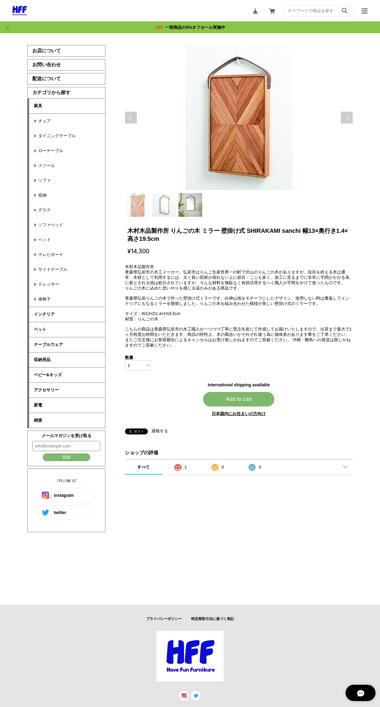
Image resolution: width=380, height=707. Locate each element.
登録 (66, 457)
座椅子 (44, 299)
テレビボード (50, 254)
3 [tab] (190, 205)
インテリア (44, 314)
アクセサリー (46, 389)
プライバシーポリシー (164, 619)
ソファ (44, 180)
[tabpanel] (239, 117)
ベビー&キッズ (48, 374)
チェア (44, 120)
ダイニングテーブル (57, 135)
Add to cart (239, 399)
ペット (40, 329)
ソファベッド (50, 224)
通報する (159, 430)
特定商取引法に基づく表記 (212, 619)
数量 (129, 357)
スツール (46, 165)
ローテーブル (50, 150)
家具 (38, 105)
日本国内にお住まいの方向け (239, 413)
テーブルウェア (48, 344)
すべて (143, 467)
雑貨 (38, 420)
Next (347, 118)
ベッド (44, 239)
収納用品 (42, 359)
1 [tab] (138, 205)
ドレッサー (48, 284)
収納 (42, 195)
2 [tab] (164, 205)
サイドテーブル (52, 269)
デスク (44, 210)
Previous (131, 118)
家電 (38, 405)
